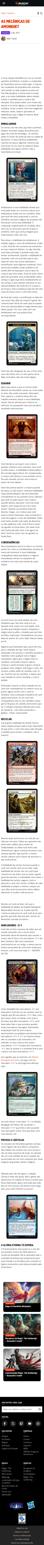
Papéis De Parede (10, 1448)
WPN (25, 1448)
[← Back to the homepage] (22, 3)
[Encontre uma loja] (39, 1409)
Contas (26, 1439)
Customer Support (22, 1539)
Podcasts (6, 1445)
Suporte (27, 1445)
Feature (11, 13)
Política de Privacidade (22, 1536)
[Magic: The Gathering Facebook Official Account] (5, 1424)
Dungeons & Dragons (29, 1469)
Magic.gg (6, 1477)
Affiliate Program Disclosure (31, 1453)
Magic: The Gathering (6, 1469)
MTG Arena (7, 1474)
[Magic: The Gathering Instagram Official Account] (38, 1424)
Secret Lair (6, 1491)
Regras (5, 1442)
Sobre (26, 1436)
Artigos (5, 1436)
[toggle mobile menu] (4, 3)
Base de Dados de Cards (10, 1487)
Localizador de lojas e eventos (10, 1481)
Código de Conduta (22, 1532)
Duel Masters (29, 1474)
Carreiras (27, 1442)
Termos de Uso (22, 1528)
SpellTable (6, 1494)
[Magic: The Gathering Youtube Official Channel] (30, 1424)
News (3, 13)
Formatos (6, 1439)
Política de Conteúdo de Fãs (22, 1543)
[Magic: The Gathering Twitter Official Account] (13, 1424)
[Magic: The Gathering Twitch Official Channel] (21, 1424)
